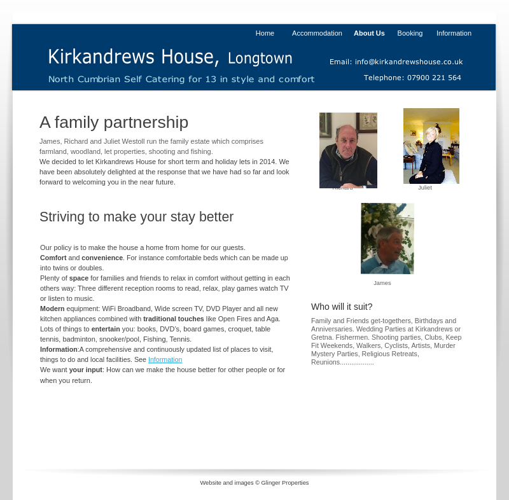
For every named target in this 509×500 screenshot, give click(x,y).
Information (165, 359)
